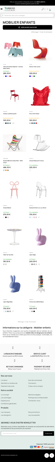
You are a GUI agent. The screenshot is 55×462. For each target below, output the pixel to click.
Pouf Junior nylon (34, 113)
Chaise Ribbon (7, 208)
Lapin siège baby (8, 302)
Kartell (31, 158)
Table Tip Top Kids (8, 255)
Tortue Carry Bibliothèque (36, 302)
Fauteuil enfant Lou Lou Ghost (37, 208)
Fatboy (31, 111)
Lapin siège (32, 255)
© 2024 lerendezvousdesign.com (9, 455)
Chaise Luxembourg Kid (9, 113)
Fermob (5, 111)
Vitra (4, 64)
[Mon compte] (44, 9)
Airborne (5, 158)
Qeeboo (5, 205)
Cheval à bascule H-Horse (36, 161)
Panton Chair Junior (34, 66)
